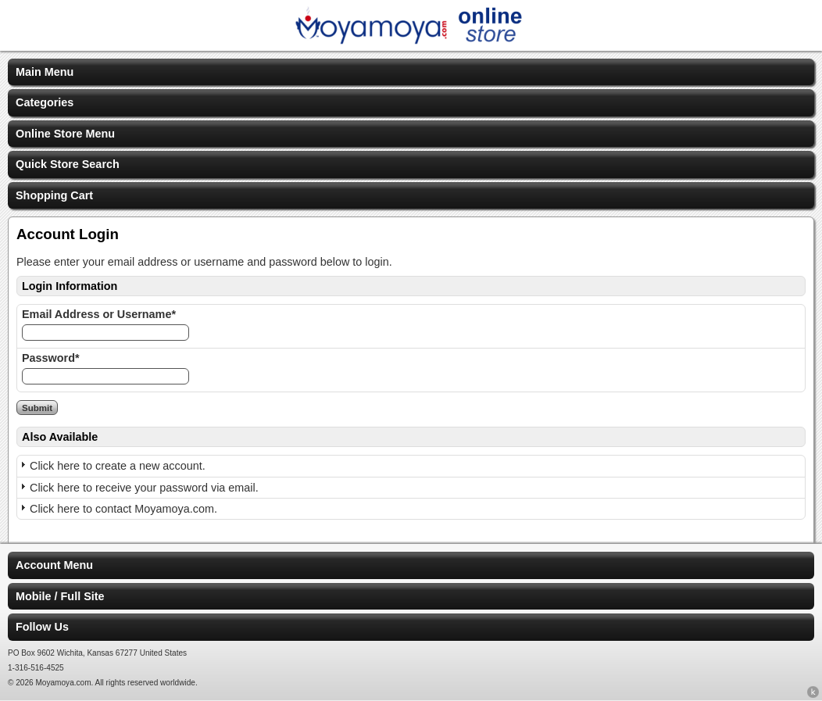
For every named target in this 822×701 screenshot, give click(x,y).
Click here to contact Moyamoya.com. (123, 509)
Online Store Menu (65, 133)
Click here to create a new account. (118, 466)
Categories (44, 102)
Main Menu (44, 72)
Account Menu (54, 565)
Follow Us (42, 627)
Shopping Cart (54, 195)
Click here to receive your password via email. (144, 487)
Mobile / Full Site (60, 596)
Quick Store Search (68, 164)
